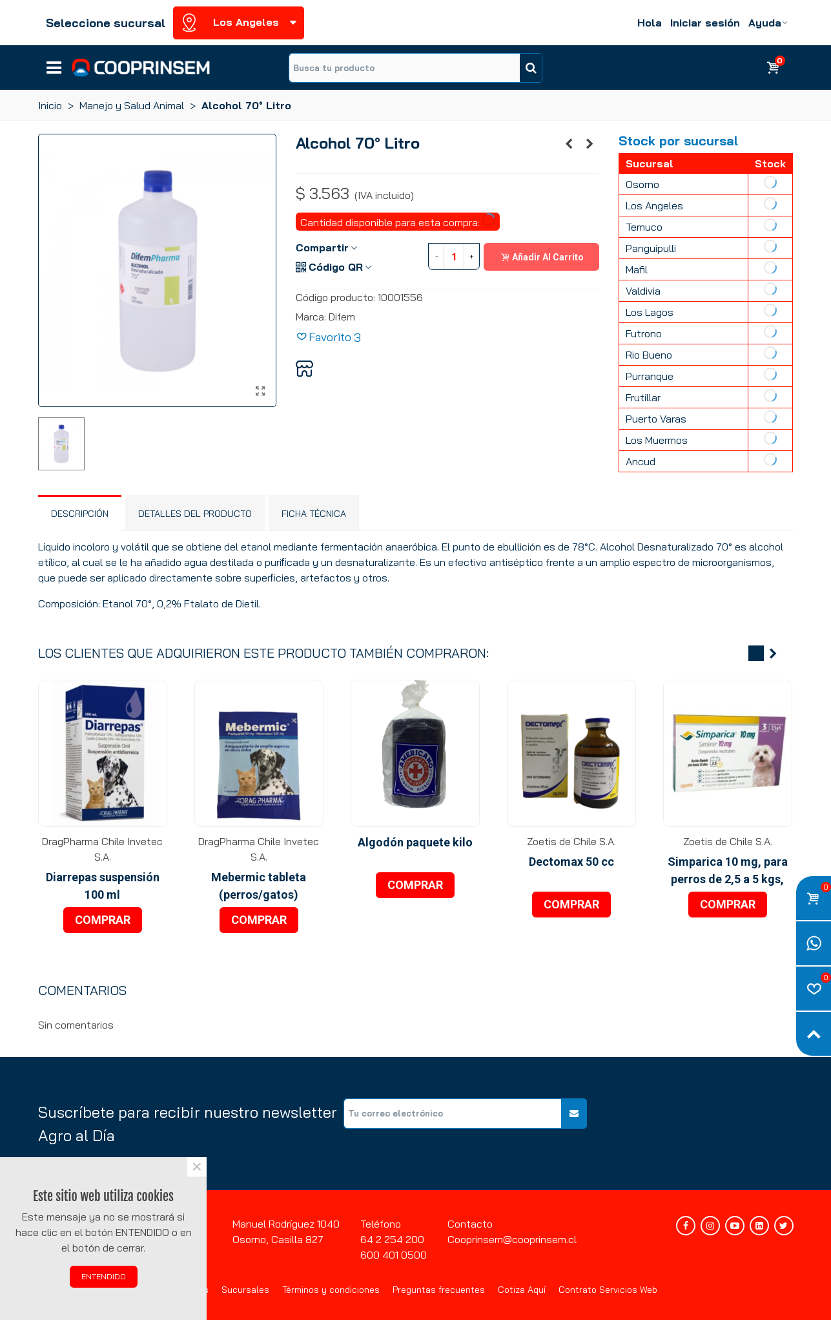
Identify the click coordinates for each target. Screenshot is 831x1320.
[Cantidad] (454, 256)
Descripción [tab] (79, 513)
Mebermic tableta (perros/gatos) (258, 885)
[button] (756, 653)
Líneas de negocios (54, 63)
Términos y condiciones (331, 1289)
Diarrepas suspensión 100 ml (102, 885)
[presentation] (695, 1123)
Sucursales (245, 1289)
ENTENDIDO (103, 1276)
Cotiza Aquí (522, 1289)
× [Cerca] (197, 1167)
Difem (342, 316)
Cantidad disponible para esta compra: (398, 221)
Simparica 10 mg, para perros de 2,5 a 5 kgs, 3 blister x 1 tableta (728, 879)
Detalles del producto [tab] (195, 513)
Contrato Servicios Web (608, 1289)
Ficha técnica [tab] (314, 513)
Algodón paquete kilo (415, 842)
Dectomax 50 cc (571, 861)
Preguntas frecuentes (439, 1289)
